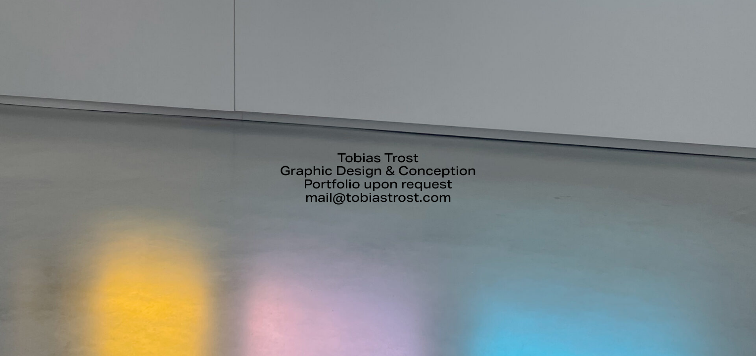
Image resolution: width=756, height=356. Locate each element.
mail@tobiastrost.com (378, 197)
